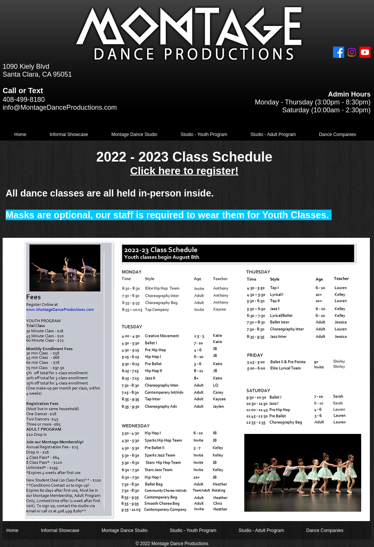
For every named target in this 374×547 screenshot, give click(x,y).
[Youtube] (365, 52)
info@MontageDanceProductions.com (60, 107)
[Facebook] (338, 52)
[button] (69, 134)
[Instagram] (351, 52)
